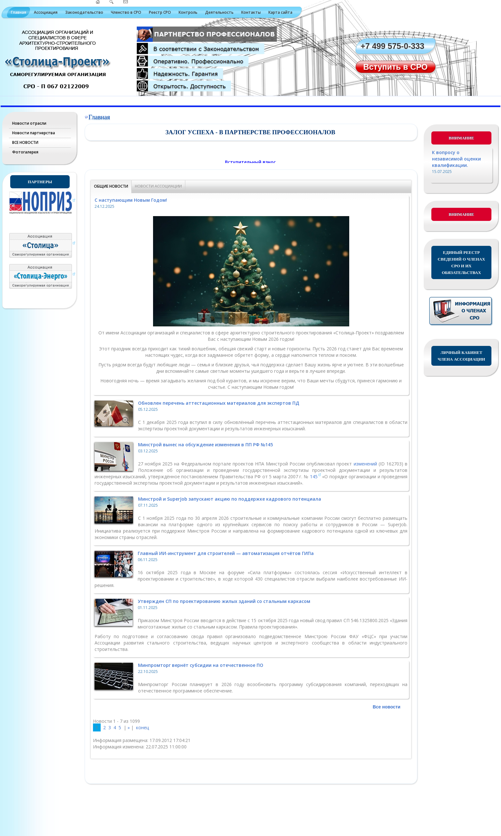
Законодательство (84, 12)
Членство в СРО (126, 12)
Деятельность (219, 12)
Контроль (188, 12)
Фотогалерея (25, 152)
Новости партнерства (33, 133)
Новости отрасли (29, 123)
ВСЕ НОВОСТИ (25, 142)
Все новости (386, 706)
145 (314, 476)
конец (142, 727)
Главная (18, 12)
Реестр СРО (160, 12)
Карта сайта (280, 12)
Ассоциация (46, 12)
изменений (366, 464)
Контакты (251, 12)
